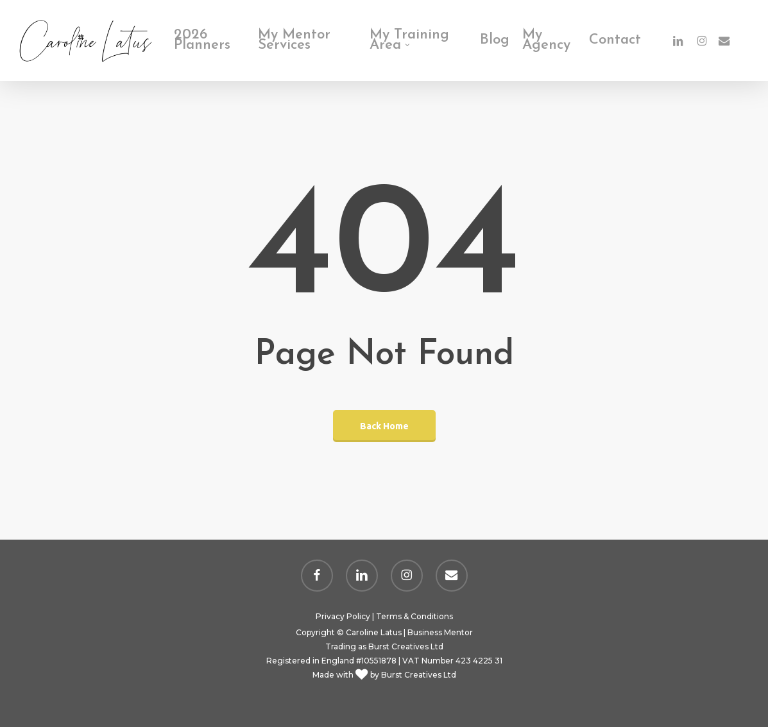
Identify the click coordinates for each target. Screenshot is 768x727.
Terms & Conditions (414, 616)
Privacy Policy (343, 616)
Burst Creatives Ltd (405, 646)
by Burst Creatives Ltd (412, 675)
